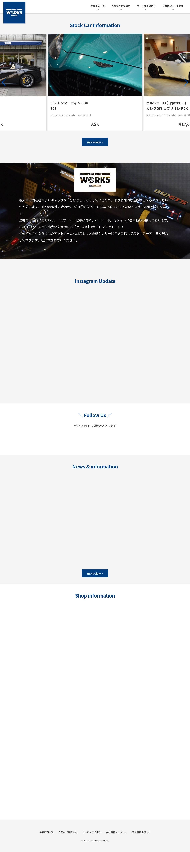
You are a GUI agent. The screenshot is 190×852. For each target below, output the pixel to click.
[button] (4, 82)
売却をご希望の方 (120, 6)
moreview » (95, 142)
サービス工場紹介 (146, 6)
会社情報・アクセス (172, 6)
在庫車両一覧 (98, 6)
